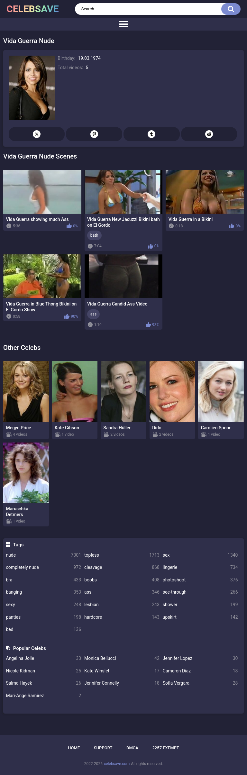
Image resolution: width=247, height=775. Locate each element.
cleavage (122, 567)
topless (122, 555)
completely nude (43, 567)
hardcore (122, 617)
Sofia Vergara (200, 683)
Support (103, 747)
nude (43, 555)
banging (43, 592)
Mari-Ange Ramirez (43, 695)
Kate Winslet (122, 671)
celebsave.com (117, 763)
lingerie (200, 567)
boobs (122, 580)
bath (94, 235)
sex (200, 555)
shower (200, 604)
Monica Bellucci (122, 658)
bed (43, 629)
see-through (200, 592)
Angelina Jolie (43, 658)
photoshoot (200, 580)
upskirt (200, 617)
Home (74, 747)
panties (43, 617)
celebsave (32, 8)
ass (122, 592)
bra (43, 580)
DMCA (132, 747)
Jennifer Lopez (200, 658)
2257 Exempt (165, 747)
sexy (43, 604)
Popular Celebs (29, 648)
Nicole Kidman (43, 671)
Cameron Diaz (200, 671)
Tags (18, 545)
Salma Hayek (43, 683)
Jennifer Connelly (122, 683)
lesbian (122, 604)
